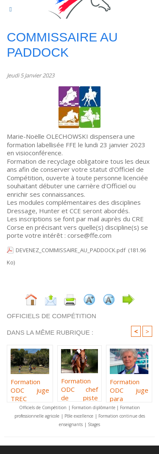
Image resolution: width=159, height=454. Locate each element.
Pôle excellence (78, 416)
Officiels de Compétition (43, 407)
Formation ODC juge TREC (30, 388)
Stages (94, 424)
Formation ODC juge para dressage (129, 388)
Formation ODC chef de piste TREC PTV (79, 387)
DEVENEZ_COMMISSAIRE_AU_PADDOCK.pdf (71, 250)
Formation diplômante (94, 407)
